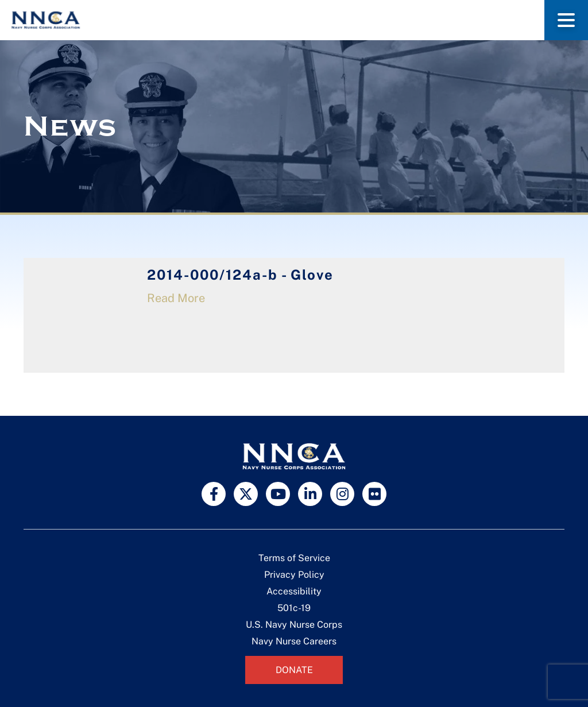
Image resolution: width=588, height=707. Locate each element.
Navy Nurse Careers (294, 641)
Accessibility (294, 591)
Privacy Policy (294, 574)
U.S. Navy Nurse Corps (294, 624)
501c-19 (294, 607)
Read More (176, 298)
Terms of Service (294, 558)
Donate (294, 669)
